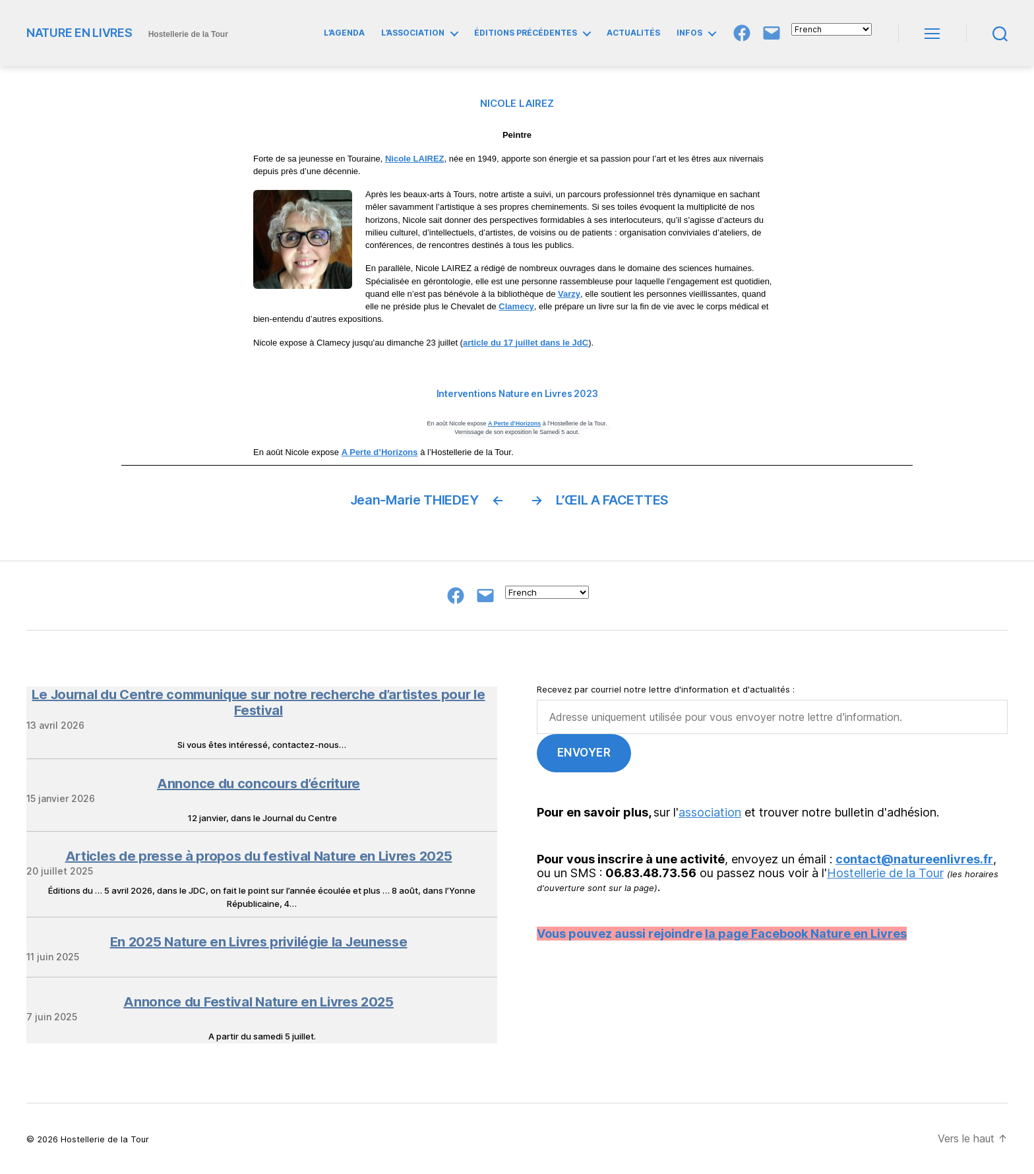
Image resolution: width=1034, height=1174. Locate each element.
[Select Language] (831, 29)
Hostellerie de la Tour (885, 873)
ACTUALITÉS (633, 33)
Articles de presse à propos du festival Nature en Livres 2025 (258, 856)
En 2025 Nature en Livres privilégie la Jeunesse (259, 942)
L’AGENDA (344, 33)
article (477, 343)
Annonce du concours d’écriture (258, 783)
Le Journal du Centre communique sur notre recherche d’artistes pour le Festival (258, 702)
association (710, 812)
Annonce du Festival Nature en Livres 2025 (258, 1002)
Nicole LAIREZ (414, 159)
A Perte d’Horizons (514, 423)
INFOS (689, 33)
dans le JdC (564, 343)
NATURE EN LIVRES (79, 33)
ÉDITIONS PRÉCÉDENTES (525, 33)
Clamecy (516, 306)
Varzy (569, 294)
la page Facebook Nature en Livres (806, 934)
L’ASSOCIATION (412, 33)
